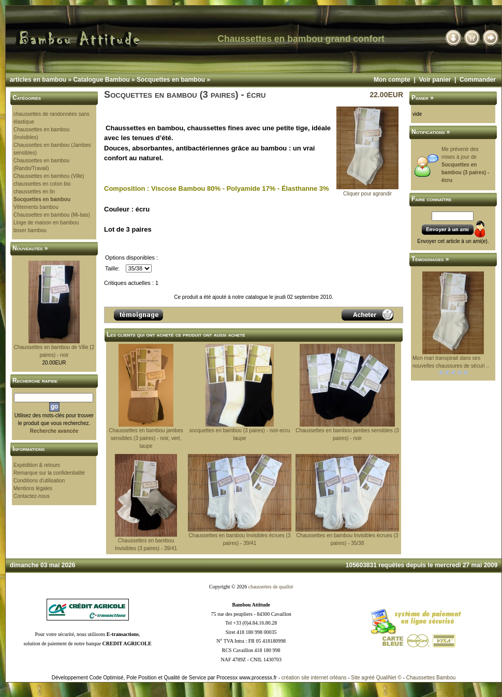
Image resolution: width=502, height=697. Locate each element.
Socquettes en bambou (171, 79)
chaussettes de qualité (270, 586)
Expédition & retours (36, 465)
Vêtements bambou (35, 207)
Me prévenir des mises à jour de (465, 164)
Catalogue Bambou (101, 79)
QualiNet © (389, 677)
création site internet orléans (314, 677)
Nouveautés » (30, 248)
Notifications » (430, 131)
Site (355, 677)
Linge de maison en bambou (46, 222)
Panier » (422, 97)
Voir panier (435, 79)
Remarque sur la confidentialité (49, 473)
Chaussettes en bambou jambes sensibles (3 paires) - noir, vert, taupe (146, 438)
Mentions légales (32, 488)
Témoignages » (430, 259)
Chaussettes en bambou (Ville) (48, 176)
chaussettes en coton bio (42, 184)
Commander (478, 79)
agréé (368, 677)
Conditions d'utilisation (39, 480)
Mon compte (392, 79)
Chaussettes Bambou (431, 677)
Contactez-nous (31, 496)
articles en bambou (38, 79)
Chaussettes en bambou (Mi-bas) (51, 215)
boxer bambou (30, 230)
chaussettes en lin (34, 191)
